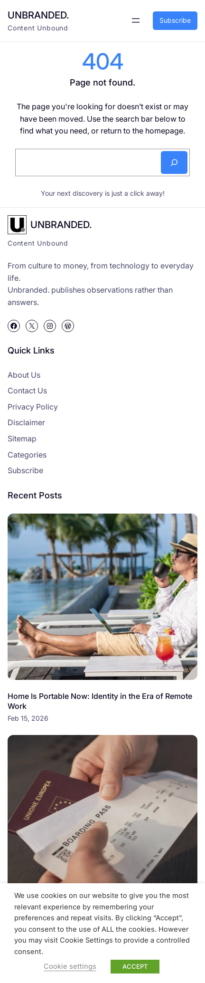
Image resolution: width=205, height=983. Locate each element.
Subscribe (175, 20)
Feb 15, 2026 (28, 718)
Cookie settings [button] (70, 966)
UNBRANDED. (38, 15)
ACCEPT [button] (135, 966)
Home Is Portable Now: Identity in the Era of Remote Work (100, 701)
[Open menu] (135, 20)
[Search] (174, 162)
